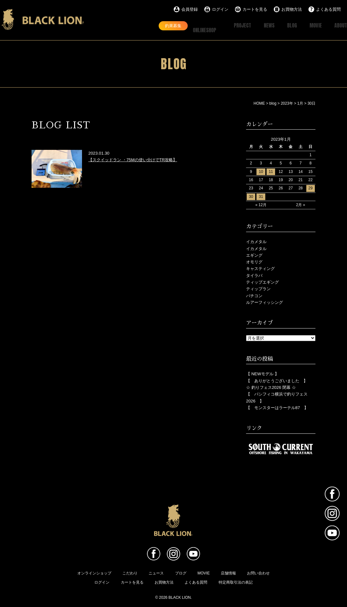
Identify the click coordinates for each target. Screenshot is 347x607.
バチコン (254, 295)
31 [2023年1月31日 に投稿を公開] (261, 196)
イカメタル (256, 241)
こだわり (130, 572)
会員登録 (189, 9)
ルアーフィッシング (264, 301)
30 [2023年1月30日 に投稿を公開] (251, 196)
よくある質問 (328, 9)
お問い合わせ (258, 572)
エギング (254, 254)
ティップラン (258, 288)
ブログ (180, 572)
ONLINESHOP (193, 25)
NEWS (260, 25)
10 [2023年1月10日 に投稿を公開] (261, 171)
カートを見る (255, 9)
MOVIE (311, 25)
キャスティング (260, 268)
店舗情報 (228, 572)
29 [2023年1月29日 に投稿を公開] (311, 187)
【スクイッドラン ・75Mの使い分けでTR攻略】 (132, 159)
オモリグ (254, 261)
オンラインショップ (94, 572)
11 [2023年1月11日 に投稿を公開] (271, 171)
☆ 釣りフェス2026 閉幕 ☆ (271, 386)
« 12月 (260, 204)
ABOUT (339, 25)
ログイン (220, 9)
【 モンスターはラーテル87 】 (277, 407)
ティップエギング (262, 281)
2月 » (300, 204)
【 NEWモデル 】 (262, 373)
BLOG (286, 25)
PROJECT (230, 25)
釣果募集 (152, 25)
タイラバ (254, 275)
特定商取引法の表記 (236, 581)
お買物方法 (291, 9)
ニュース (156, 572)
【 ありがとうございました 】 (277, 380)
